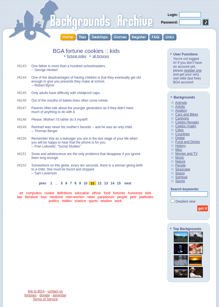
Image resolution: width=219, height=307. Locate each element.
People (180, 165)
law (19, 197)
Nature (180, 161)
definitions (64, 193)
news (91, 197)
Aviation (181, 111)
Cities (179, 130)
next (127, 183)
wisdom (106, 201)
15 (119, 183)
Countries (182, 134)
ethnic (96, 193)
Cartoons (182, 118)
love (44, 197)
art (21, 193)
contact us (55, 291)
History (180, 146)
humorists (135, 193)
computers (34, 193)
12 (99, 183)
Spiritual (181, 177)
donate (44, 295)
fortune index (76, 56)
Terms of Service (45, 299)
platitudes (146, 197)
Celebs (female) (187, 122)
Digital (179, 138)
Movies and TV (186, 154)
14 (112, 183)
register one (192, 70)
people (122, 197)
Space (180, 173)
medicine (56, 197)
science (80, 201)
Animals (181, 103)
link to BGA (36, 291)
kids (148, 193)
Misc (178, 150)
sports (93, 201)
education (82, 193)
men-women (75, 197)
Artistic (180, 107)
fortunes (119, 193)
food (107, 193)
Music (179, 158)
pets (133, 197)
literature (31, 197)
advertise (59, 295)
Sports (180, 181)
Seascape (182, 169)
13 (106, 183)
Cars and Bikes (186, 114)
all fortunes (101, 56)
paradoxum (106, 197)
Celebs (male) (185, 126)
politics (54, 201)
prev (42, 183)
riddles (67, 201)
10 (85, 183)
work (118, 201)
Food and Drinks (187, 142)
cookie (49, 193)
